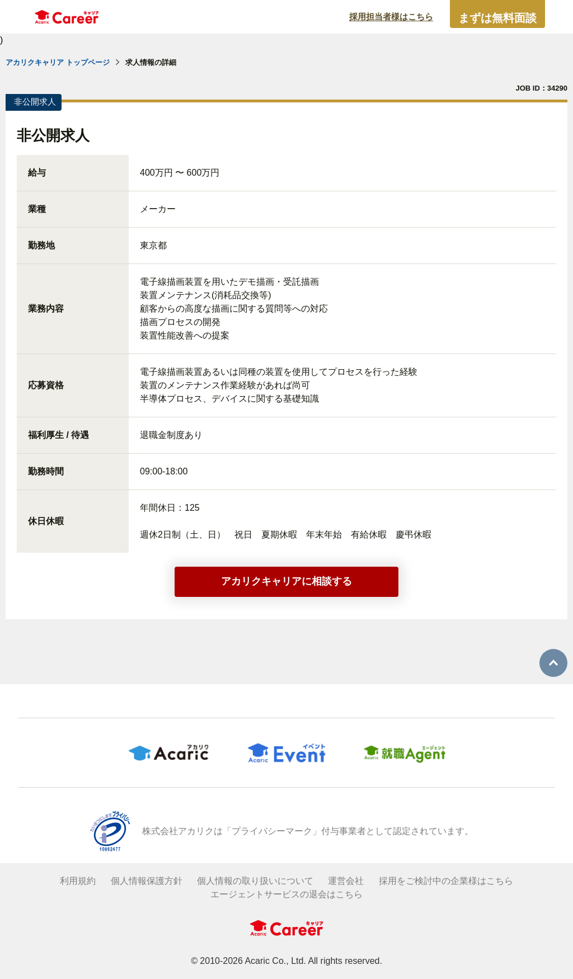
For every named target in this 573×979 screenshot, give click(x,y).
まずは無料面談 (497, 18)
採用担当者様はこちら (391, 16)
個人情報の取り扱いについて (255, 881)
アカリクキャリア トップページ (58, 62)
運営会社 (346, 881)
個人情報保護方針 (146, 881)
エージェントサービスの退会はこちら (286, 894)
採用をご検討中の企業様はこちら (446, 881)
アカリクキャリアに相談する (286, 581)
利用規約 (78, 881)
